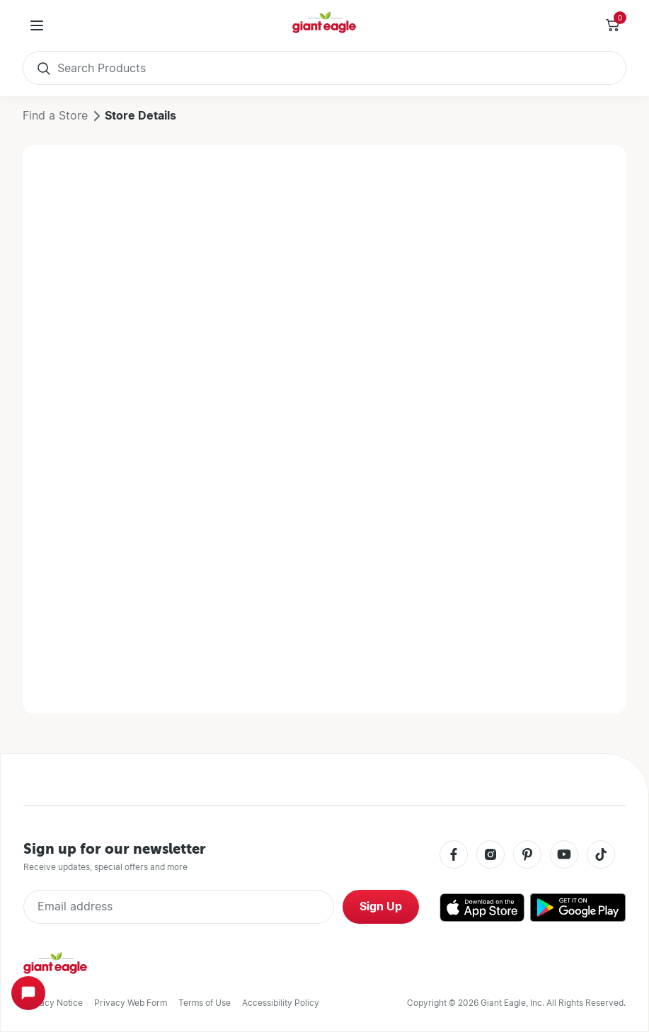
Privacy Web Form (130, 1002)
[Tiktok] (601, 855)
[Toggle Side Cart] (612, 25)
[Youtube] (564, 855)
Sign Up (381, 906)
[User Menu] (37, 25)
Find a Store (55, 115)
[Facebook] (454, 855)
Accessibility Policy (280, 1002)
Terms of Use (204, 1002)
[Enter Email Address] (178, 907)
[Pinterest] (527, 855)
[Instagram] (490, 855)
